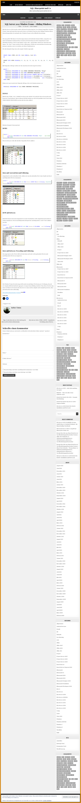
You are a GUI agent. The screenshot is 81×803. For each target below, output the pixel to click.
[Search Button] (78, 15)
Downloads (58, 18)
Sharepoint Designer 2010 (64, 122)
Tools (58, 155)
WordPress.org (61, 749)
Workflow (59, 171)
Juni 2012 (59, 517)
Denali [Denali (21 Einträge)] (73, 25)
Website (5, 364)
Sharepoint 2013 (61, 120)
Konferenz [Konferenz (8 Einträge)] (70, 29)
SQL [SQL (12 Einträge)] (72, 47)
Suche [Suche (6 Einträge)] (74, 53)
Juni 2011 (59, 544)
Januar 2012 (60, 528)
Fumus (19, 26)
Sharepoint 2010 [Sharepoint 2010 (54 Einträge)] (61, 43)
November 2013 (61, 490)
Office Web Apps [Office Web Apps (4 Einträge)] (72, 33)
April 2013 (59, 501)
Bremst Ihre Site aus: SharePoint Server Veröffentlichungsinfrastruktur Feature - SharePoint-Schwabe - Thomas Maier (67, 446)
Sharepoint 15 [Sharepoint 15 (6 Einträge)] (67, 41)
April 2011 (59, 550)
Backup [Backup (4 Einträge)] (58, 25)
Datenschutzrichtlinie (50, 5)
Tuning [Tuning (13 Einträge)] (69, 55)
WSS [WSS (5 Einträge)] (58, 57)
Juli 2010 (59, 572)
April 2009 (59, 610)
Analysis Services (61, 68)
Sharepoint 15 (60, 114)
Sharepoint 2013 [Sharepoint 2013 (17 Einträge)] (70, 43)
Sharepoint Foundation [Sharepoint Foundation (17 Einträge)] (62, 47)
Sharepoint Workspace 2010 (64, 128)
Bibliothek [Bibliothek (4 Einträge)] (67, 25)
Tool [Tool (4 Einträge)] (62, 55)
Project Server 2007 (62, 98)
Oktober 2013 (60, 493)
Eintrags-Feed (60, 743)
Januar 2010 (60, 588)
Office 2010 (60, 90)
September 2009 (61, 599)
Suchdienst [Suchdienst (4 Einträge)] (68, 53)
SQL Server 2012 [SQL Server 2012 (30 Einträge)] (60, 53)
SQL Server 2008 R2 (62, 139)
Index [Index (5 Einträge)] (58, 29)
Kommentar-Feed (61, 746)
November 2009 (61, 593)
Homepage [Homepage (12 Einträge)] (74, 27)
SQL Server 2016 (61, 147)
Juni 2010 (59, 574)
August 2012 (60, 512)
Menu (4, 2)
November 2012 (61, 506)
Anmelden (59, 740)
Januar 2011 (60, 558)
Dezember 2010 (61, 561)
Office (58, 84)
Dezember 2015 (61, 471)
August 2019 (60, 465)
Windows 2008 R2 (61, 163)
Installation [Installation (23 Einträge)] (63, 29)
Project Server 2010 (62, 101)
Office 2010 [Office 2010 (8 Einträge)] (70, 31)
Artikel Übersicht (19, 5)
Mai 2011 (59, 547)
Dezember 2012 (61, 504)
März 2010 (59, 583)
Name (5, 352)
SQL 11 (58, 131)
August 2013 (60, 498)
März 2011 (59, 553)
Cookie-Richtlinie (47, 800)
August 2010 (60, 569)
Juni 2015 (59, 474)
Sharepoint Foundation (63, 125)
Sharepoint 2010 (61, 117)
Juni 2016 (59, 468)
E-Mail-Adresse (7, 358)
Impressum (60, 5)
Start (11, 5)
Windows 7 (60, 166)
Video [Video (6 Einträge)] (74, 55)
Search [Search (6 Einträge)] (69, 37)
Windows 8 (60, 169)
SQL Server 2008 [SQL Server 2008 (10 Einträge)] (61, 51)
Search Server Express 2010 (64, 109)
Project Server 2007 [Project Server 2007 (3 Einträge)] (62, 37)
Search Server (60, 106)
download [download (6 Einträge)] (59, 27)
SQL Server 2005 (61, 136)
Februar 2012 (60, 525)
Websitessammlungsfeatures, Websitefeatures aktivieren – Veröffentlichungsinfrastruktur (65, 440)
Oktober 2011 (60, 536)
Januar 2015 (60, 476)
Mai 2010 (59, 577)
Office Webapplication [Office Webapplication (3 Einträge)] (62, 33)
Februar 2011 (60, 555)
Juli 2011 (59, 542)
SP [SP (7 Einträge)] (69, 47)
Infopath (59, 76)
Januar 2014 (60, 484)
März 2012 (59, 523)
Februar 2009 (60, 615)
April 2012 (59, 520)
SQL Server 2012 (29, 22)
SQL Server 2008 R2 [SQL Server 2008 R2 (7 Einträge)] (70, 51)
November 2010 (61, 563)
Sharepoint (23, 18)
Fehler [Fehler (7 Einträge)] (68, 27)
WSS (58, 174)
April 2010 (59, 580)
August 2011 (60, 539)
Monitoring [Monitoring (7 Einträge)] (59, 31)
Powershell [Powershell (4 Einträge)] (67, 35)
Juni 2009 (59, 607)
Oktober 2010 (60, 566)
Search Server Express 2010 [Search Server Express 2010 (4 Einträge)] (63, 39)
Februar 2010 (60, 585)
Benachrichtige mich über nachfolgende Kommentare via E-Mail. (21, 369)
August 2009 (60, 602)
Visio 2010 (59, 158)
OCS (58, 82)
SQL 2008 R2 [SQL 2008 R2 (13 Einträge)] (60, 49)
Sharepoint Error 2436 (63, 428)
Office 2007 (60, 87)
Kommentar (6, 333)
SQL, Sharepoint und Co (40, 8)
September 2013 (61, 495)
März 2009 (60, 612)
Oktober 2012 (60, 509)
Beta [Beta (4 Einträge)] (63, 25)
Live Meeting (60, 79)
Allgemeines (39, 18)
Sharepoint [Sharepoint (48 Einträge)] (59, 41)
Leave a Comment (33, 26)
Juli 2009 (59, 604)
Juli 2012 (59, 514)
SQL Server (30, 18)
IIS (57, 73)
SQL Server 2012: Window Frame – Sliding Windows (28, 24)
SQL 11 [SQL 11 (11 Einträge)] (76, 47)
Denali (58, 71)
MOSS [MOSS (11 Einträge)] (65, 31)
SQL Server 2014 (61, 144)
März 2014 (59, 482)
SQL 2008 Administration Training (14, 292)
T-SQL (34, 22)
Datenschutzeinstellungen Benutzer (34, 5)
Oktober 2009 (60, 596)
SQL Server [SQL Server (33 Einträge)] (66, 49)
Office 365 (59, 92)
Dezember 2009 (61, 591)
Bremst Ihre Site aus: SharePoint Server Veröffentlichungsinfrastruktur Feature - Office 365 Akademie (67, 434)
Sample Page (68, 5)
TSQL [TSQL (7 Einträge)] (66, 55)
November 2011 (61, 533)
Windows (59, 161)
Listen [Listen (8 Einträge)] (75, 29)
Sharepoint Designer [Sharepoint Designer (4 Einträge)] (61, 45)
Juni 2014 (59, 479)
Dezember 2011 (61, 531)
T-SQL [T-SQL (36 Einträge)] (58, 55)
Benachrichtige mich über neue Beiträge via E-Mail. (17, 372)
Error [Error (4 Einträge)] (64, 27)
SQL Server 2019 (61, 150)
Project (59, 95)
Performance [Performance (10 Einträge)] (60, 35)
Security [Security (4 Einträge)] (73, 39)
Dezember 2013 (61, 487)
